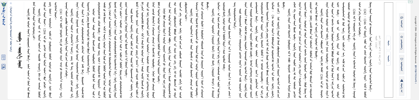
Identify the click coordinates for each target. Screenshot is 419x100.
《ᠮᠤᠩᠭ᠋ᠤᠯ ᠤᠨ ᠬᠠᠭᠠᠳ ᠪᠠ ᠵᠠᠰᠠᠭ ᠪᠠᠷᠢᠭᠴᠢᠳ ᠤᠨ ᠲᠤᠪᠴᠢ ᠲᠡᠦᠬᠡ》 (10, 29)
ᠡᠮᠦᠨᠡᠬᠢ (388, 43)
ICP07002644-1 (416, 74)
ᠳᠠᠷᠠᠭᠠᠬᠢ (388, 58)
